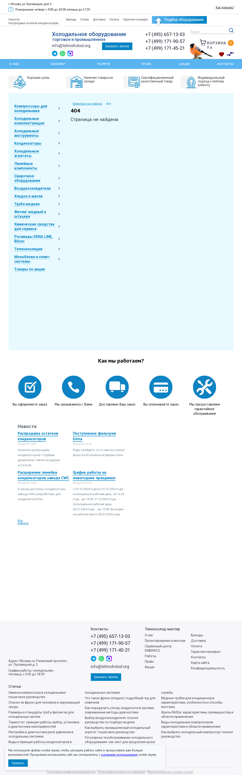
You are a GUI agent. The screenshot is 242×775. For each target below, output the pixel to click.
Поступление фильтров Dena (94, 436)
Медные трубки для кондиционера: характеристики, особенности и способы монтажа (191, 702)
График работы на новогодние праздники (94, 475)
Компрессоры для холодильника (30, 108)
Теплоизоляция (28, 249)
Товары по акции (29, 269)
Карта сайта (200, 663)
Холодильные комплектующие (29, 120)
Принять (18, 763)
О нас (149, 635)
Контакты (225, 64)
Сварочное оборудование (27, 178)
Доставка (99, 19)
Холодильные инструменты (26, 133)
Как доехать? (225, 7)
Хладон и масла (28, 196)
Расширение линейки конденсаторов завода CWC (43, 475)
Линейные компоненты (25, 165)
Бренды (71, 19)
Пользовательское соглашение (121, 772)
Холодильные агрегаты (26, 153)
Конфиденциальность (208, 668)
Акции (184, 64)
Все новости (23, 522)
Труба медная (27, 204)
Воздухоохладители (32, 188)
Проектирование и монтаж (165, 641)
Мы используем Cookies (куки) (170, 772)
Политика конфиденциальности (71, 772)
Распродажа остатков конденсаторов (33, 23)
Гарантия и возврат (135, 19)
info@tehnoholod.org (71, 45)
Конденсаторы (27, 143)
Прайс (146, 64)
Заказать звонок (117, 46)
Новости (14, 19)
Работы (150, 656)
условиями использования (119, 754)
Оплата (114, 19)
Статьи (84, 19)
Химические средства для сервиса (34, 226)
